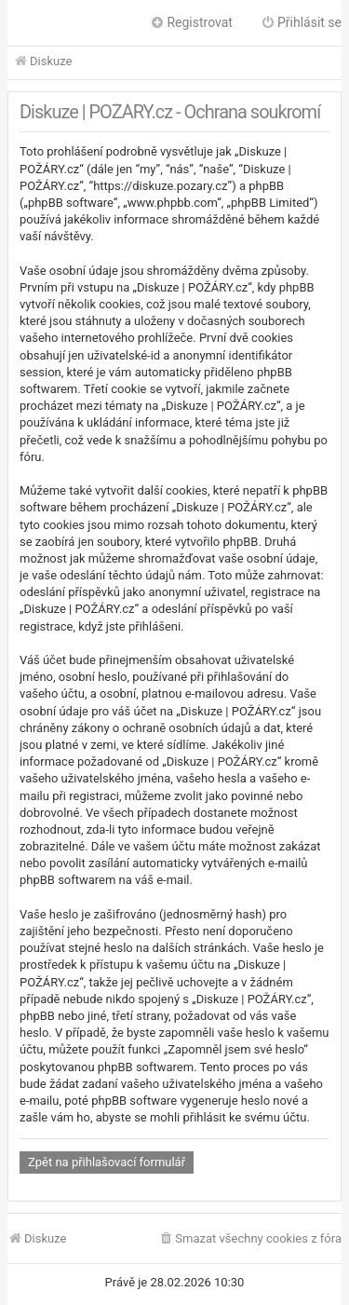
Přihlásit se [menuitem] (301, 22)
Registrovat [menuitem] (191, 22)
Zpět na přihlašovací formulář (106, 1162)
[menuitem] (250, 1239)
